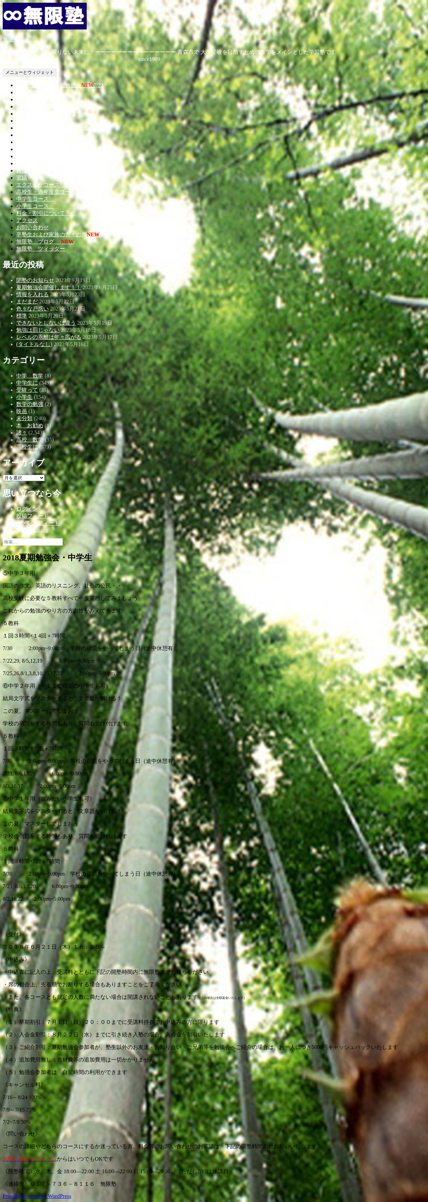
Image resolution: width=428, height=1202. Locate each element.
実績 (21, 177)
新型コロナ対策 (35, 106)
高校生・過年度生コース (48, 192)
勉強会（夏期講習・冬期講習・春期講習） (67, 149)
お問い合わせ (32, 227)
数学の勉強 (29, 404)
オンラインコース (38, 121)
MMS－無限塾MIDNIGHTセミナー (58, 128)
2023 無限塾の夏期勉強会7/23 (59, 85)
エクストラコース (40, 185)
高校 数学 (29, 440)
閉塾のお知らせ (35, 280)
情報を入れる (32, 294)
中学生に (27, 383)
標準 (21, 316)
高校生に (27, 447)
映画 (21, 411)
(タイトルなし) (34, 344)
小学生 (24, 397)
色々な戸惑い (32, 309)
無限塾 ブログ (45, 241)
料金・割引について (46, 213)
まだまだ (27, 301)
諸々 (21, 432)
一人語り (27, 142)
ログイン (27, 509)
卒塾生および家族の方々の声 (58, 234)
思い (21, 163)
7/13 (29, 92)
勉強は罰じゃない (38, 330)
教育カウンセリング (40, 156)
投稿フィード (32, 516)
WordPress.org (32, 530)
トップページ (32, 99)
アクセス (27, 220)
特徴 (21, 170)
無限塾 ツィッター (40, 249)
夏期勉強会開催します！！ (48, 287)
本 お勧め (29, 425)
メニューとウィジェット (29, 72)
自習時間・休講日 (38, 113)
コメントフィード (38, 523)
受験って (27, 390)
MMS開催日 (30, 135)
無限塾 (11, 39)
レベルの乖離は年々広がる (48, 337)
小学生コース (35, 206)
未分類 (24, 418)
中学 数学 (29, 376)
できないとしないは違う (46, 323)
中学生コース (35, 199)
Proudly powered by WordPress (37, 1196)
